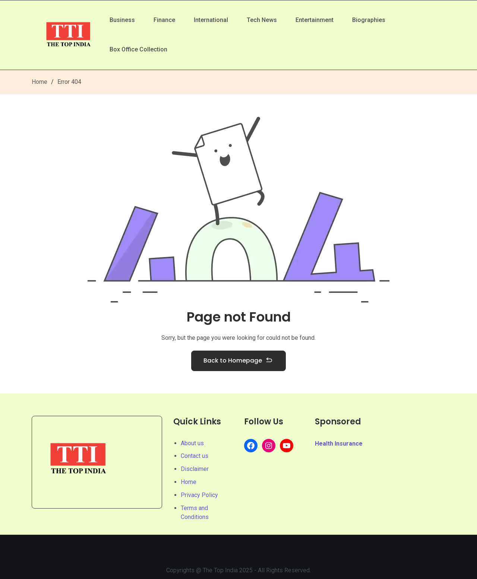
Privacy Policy (199, 495)
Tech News (262, 19)
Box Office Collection (138, 49)
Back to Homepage (238, 361)
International (211, 19)
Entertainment (315, 19)
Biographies (368, 19)
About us (192, 443)
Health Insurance (339, 443)
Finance (164, 19)
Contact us (194, 455)
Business (122, 19)
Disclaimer (195, 468)
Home (39, 81)
